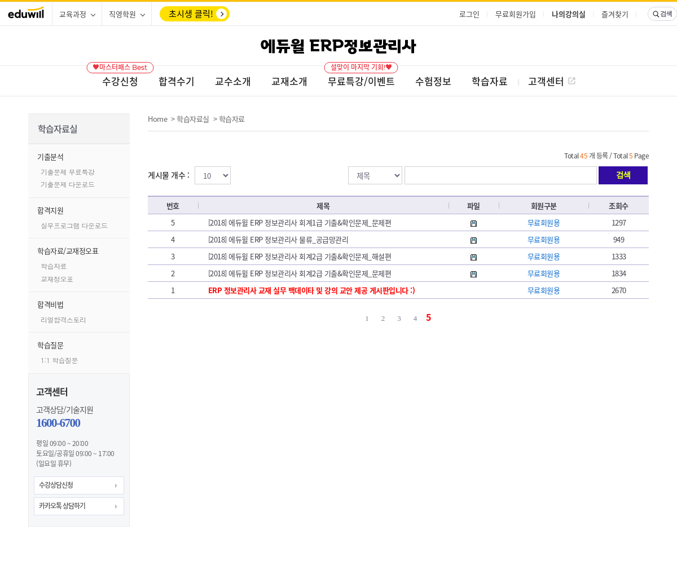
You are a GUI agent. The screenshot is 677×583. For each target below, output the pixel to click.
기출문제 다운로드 (68, 184)
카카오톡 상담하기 (62, 506)
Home (157, 118)
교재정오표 (57, 279)
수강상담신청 (56, 485)
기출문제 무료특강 (68, 171)
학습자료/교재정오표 (67, 250)
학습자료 (54, 266)
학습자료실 (193, 118)
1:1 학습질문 (59, 360)
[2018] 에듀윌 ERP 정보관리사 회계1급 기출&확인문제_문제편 (300, 222)
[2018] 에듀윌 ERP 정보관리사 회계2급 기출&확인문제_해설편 (300, 256)
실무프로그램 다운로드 (74, 225)
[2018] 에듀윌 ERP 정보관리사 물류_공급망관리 (278, 239)
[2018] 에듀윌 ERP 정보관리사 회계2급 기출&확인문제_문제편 (300, 273)
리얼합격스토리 (63, 319)
